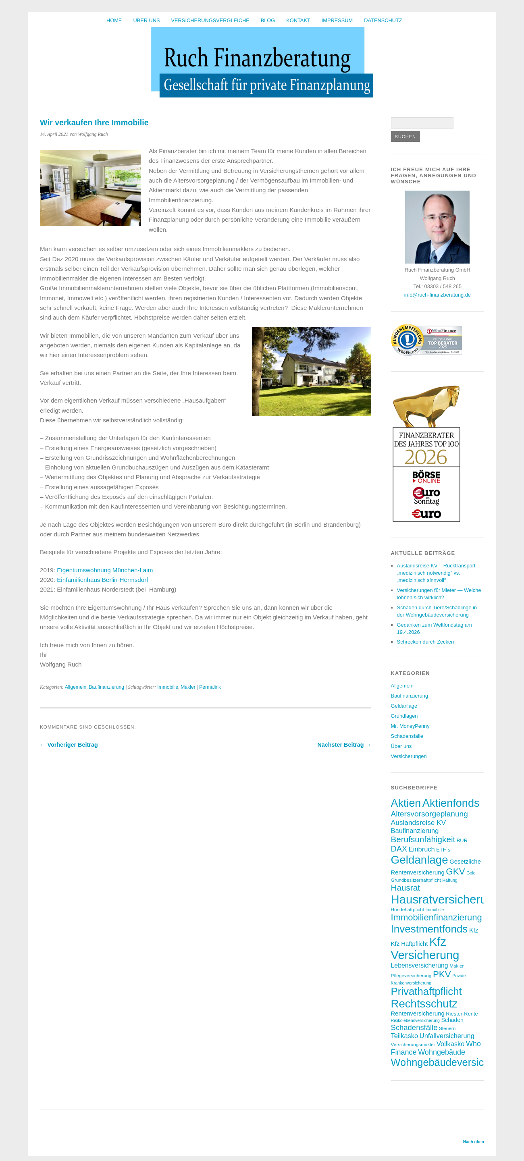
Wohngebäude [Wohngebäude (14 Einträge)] (441, 1052)
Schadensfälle (407, 736)
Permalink (210, 687)
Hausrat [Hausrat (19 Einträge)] (405, 887)
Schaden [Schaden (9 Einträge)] (452, 1020)
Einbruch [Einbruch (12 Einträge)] (422, 849)
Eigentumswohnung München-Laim (105, 570)
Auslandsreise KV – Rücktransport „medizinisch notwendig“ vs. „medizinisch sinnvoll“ (436, 573)
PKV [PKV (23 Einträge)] (442, 974)
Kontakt (298, 20)
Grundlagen (404, 716)
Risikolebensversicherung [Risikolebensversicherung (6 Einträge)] (415, 1020)
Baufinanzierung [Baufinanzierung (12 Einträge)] (415, 830)
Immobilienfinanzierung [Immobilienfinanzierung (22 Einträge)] (436, 917)
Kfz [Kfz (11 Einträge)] (473, 930)
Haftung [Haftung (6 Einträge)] (449, 880)
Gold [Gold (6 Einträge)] (471, 872)
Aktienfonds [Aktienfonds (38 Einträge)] (451, 803)
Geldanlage (404, 706)
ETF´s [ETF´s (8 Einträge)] (443, 850)
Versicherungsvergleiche (210, 20)
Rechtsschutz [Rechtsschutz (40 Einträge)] (424, 1003)
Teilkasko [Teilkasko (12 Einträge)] (404, 1035)
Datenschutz (383, 20)
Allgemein (75, 687)
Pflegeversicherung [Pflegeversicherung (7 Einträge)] (411, 975)
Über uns (146, 20)
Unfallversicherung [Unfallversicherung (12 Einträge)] (447, 1035)
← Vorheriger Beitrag (69, 744)
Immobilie (167, 687)
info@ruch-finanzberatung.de (437, 295)
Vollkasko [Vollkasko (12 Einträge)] (450, 1043)
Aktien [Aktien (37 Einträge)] (406, 803)
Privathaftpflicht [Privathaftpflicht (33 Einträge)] (426, 991)
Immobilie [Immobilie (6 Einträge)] (435, 909)
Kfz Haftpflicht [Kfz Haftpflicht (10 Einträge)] (409, 944)
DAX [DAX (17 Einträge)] (399, 848)
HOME (114, 20)
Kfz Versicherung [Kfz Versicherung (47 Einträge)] (425, 948)
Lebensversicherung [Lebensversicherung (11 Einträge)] (419, 965)
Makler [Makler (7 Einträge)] (456, 965)
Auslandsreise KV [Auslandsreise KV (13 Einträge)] (418, 822)
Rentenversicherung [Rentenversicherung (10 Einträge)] (418, 1013)
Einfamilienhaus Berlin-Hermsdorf (102, 579)
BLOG (268, 20)
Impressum (337, 20)
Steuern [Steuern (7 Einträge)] (447, 1028)
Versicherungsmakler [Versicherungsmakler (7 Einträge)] (413, 1044)
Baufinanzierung (106, 687)
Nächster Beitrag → (344, 744)
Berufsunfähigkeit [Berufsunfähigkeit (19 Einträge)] (423, 839)
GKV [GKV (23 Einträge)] (455, 871)
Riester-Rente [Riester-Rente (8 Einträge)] (462, 1014)
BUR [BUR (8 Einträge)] (462, 840)
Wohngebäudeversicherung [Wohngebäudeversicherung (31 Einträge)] (453, 1062)
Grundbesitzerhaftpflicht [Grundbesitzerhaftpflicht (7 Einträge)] (416, 880)
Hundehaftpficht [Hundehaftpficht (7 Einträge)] (407, 909)
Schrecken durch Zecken (425, 642)
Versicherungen (409, 756)
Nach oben (473, 1142)
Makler (188, 687)
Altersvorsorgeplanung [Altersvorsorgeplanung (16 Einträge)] (429, 814)
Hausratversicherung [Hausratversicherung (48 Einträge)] (445, 899)
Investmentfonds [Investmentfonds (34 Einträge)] (429, 929)
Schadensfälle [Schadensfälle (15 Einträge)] (414, 1027)
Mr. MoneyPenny (410, 726)
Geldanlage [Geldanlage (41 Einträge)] (419, 860)
